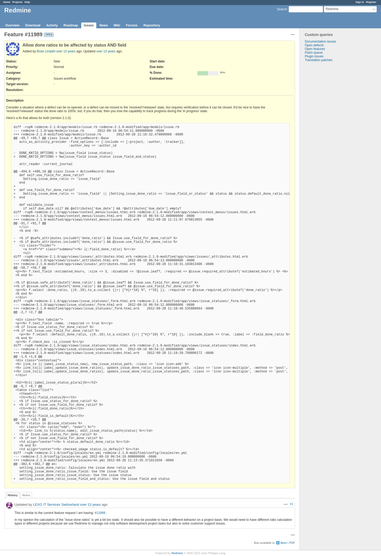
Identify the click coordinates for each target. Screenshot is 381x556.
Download (32, 25)
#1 (291, 503)
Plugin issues (314, 56)
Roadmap (71, 25)
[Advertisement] (326, 145)
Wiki (117, 25)
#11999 (100, 513)
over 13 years (65, 51)
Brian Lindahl (46, 51)
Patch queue (314, 52)
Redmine (177, 553)
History (12, 495)
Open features (315, 49)
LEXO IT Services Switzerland (56, 505)
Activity (52, 25)
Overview (12, 25)
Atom (283, 542)
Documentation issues (320, 41)
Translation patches (318, 60)
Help (27, 2)
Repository (151, 25)
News (103, 25)
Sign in (360, 2)
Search (282, 9)
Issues (89, 25)
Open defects (314, 45)
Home (6, 2)
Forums (132, 25)
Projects (17, 2)
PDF (292, 542)
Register (371, 2)
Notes (26, 495)
